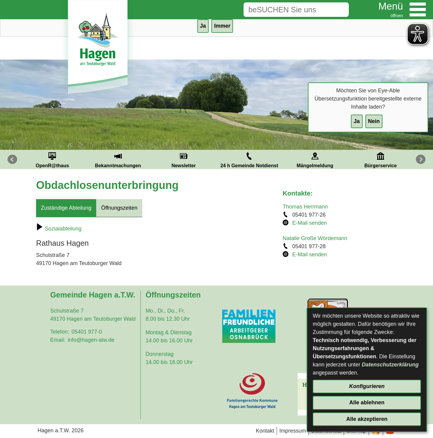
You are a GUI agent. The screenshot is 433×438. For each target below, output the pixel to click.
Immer (222, 26)
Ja (357, 121)
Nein (374, 121)
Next (420, 159)
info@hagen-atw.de (91, 340)
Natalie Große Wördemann (315, 238)
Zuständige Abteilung (66, 208)
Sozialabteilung (58, 229)
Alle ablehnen (366, 402)
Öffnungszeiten (119, 208)
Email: (57, 340)
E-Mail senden (309, 223)
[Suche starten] (339, 9)
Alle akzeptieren (366, 419)
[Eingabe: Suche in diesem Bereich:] (287, 9)
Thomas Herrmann (305, 207)
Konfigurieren (367, 386)
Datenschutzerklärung (390, 365)
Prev (12, 159)
